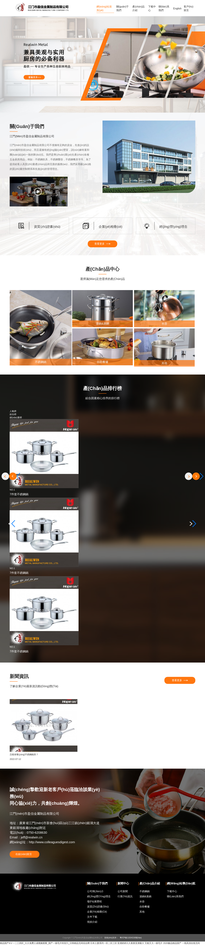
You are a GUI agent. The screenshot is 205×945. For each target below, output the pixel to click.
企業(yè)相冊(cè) (97, 912)
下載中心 (152, 8)
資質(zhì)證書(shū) (98, 907)
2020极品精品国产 (172, 943)
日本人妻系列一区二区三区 (103, 943)
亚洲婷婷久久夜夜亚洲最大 (130, 943)
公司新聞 (123, 891)
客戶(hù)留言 (188, 8)
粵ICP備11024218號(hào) (131, 938)
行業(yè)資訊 (125, 896)
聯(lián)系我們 (164, 8)
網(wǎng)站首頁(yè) (104, 8)
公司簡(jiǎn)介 (95, 891)
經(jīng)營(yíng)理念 (99, 896)
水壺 (142, 901)
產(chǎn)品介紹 (138, 8)
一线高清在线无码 (191, 943)
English (177, 8)
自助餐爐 (144, 907)
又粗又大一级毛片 (153, 943)
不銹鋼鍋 (144, 891)
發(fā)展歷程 (94, 901)
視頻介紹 (92, 922)
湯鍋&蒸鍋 (145, 896)
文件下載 (92, 917)
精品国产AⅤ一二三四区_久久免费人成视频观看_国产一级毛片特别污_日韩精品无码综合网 (45, 943)
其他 (142, 912)
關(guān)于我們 (122, 8)
